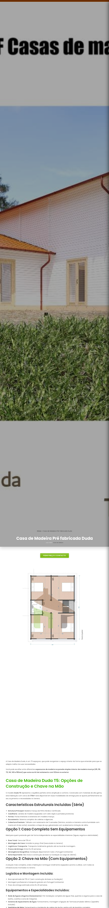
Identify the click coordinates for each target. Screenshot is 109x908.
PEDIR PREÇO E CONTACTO (54, 555)
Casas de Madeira (58, 542)
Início (39, 531)
